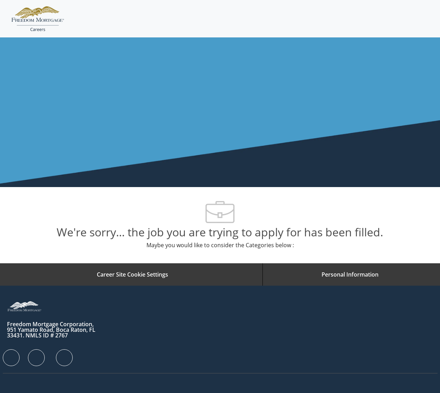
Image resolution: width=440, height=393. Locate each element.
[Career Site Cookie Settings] (132, 274)
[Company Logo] (38, 18)
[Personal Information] (350, 274)
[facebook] (11, 357)
